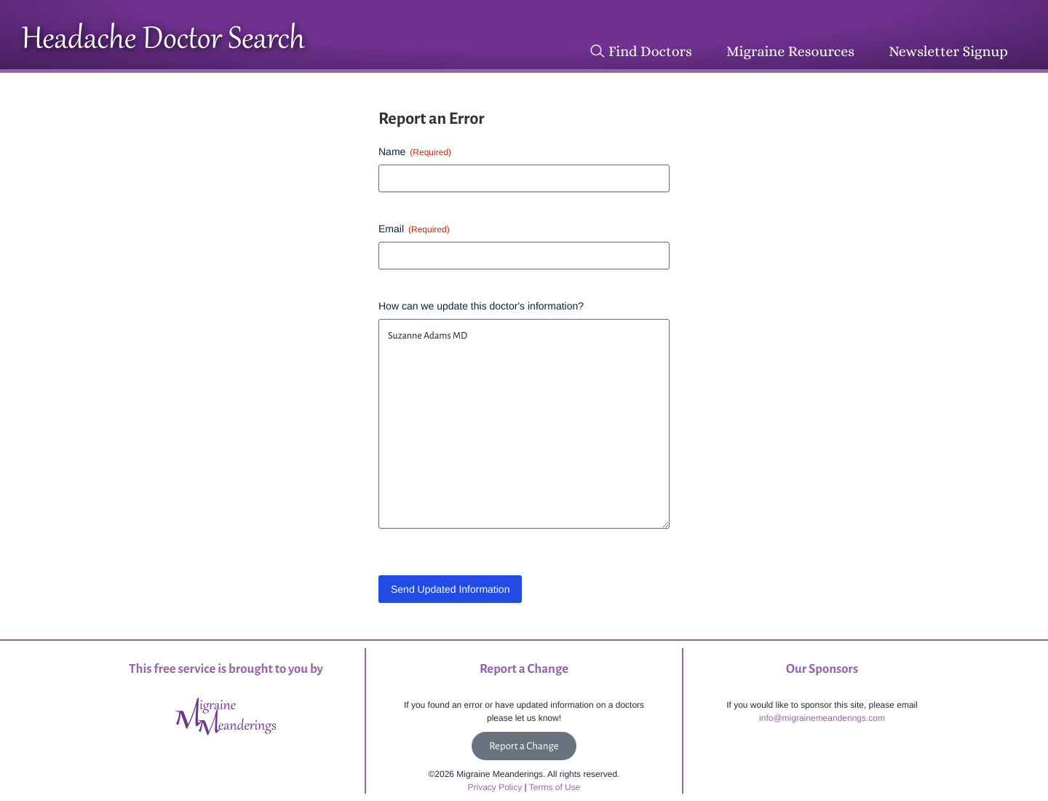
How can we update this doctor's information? (481, 306)
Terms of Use (555, 787)
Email (414, 229)
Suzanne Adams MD (524, 424)
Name (414, 152)
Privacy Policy (495, 787)
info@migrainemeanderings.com (822, 718)
